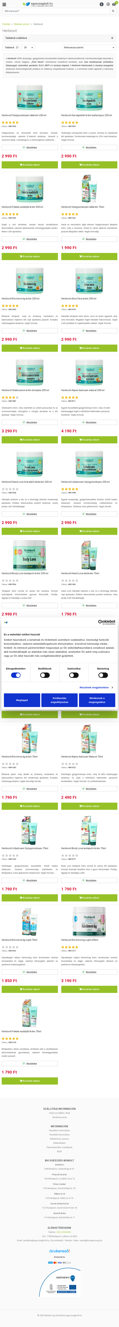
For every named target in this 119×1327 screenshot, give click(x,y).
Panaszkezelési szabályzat (59, 1147)
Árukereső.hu (59, 1257)
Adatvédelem (59, 1143)
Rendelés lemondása (60, 1134)
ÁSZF (59, 1151)
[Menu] (102, 4)
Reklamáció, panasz (59, 1139)
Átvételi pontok (59, 1117)
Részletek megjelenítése (94, 687)
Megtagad (22, 700)
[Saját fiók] (108, 4)
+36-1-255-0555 (63, 1232)
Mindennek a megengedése (97, 700)
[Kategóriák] (4, 4)
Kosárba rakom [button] (30, 164)
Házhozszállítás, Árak (59, 1113)
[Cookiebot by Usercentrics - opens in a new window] (100, 622)
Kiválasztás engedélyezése (59, 700)
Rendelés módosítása (59, 1130)
